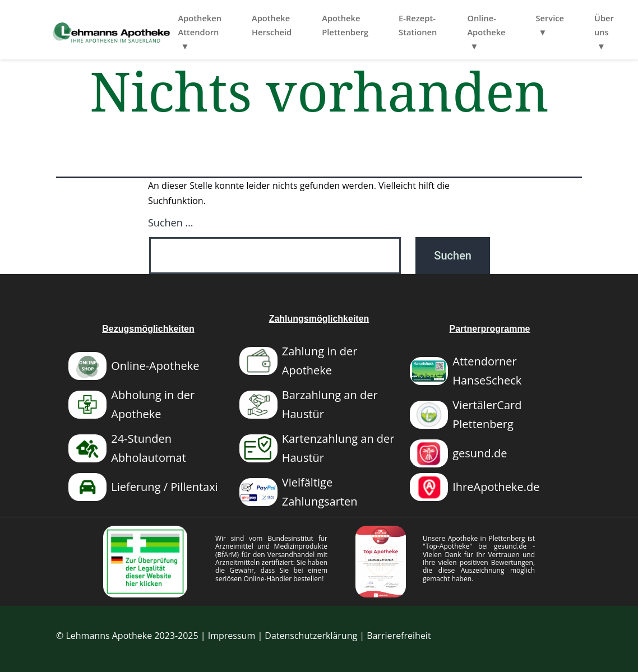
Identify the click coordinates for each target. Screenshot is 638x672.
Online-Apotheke (534, 25)
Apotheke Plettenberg (393, 25)
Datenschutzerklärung (311, 635)
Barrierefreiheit (399, 635)
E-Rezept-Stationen (466, 25)
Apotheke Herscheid (320, 25)
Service (598, 18)
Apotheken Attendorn (247, 25)
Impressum (231, 635)
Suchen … (170, 222)
